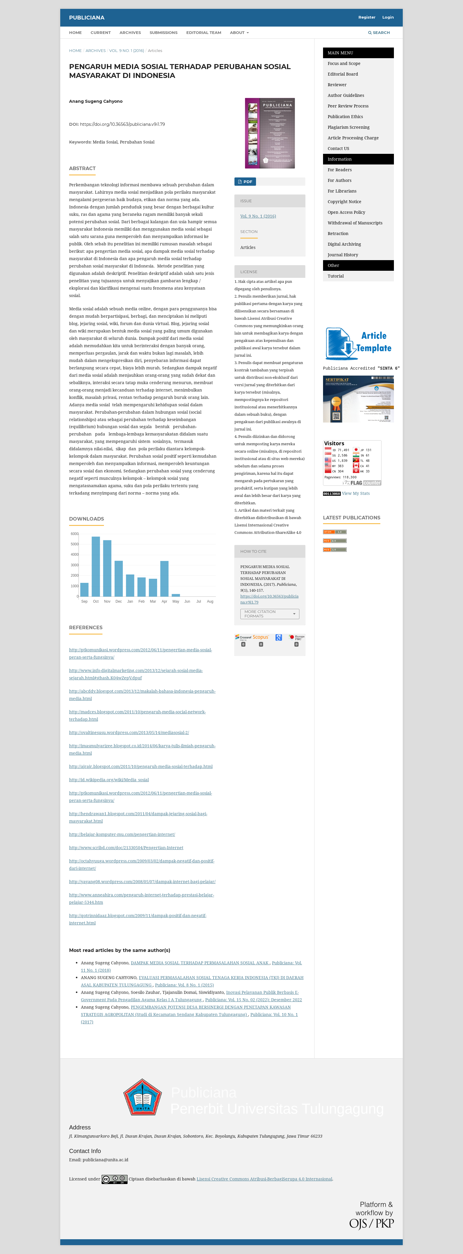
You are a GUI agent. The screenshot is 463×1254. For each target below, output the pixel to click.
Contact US (338, 148)
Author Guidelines (346, 95)
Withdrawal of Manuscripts (355, 223)
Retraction (338, 233)
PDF (247, 181)
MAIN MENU (340, 53)
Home (75, 32)
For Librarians (342, 191)
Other (333, 265)
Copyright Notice (344, 201)
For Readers (340, 169)
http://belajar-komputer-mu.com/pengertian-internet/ (122, 834)
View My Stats (356, 493)
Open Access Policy (346, 212)
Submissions (163, 32)
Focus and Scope (344, 63)
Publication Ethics (345, 116)
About (238, 32)
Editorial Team (203, 32)
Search (379, 32)
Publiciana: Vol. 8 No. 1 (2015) (184, 985)
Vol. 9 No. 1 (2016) (126, 50)
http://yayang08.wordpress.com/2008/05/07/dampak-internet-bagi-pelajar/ (142, 881)
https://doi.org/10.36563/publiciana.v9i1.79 (122, 124)
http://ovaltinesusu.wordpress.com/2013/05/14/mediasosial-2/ (129, 732)
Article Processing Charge (354, 138)
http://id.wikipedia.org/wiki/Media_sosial (109, 779)
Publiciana (87, 17)
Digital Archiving (344, 244)
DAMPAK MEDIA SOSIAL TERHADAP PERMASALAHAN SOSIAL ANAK (200, 963)
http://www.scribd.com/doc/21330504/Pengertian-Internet (126, 847)
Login (388, 17)
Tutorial (336, 276)
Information (340, 159)
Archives (130, 32)
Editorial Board (343, 74)
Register (367, 17)
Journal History (343, 254)
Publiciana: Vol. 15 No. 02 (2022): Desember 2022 (253, 999)
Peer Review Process (348, 106)
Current (101, 32)
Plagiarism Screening (349, 127)
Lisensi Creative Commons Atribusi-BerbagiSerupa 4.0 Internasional (264, 1179)
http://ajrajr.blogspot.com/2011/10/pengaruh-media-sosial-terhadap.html (141, 766)
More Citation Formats (260, 613)
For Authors (339, 180)
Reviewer (337, 84)
